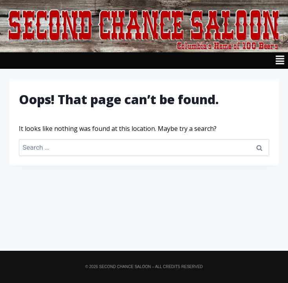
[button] (144, 60)
